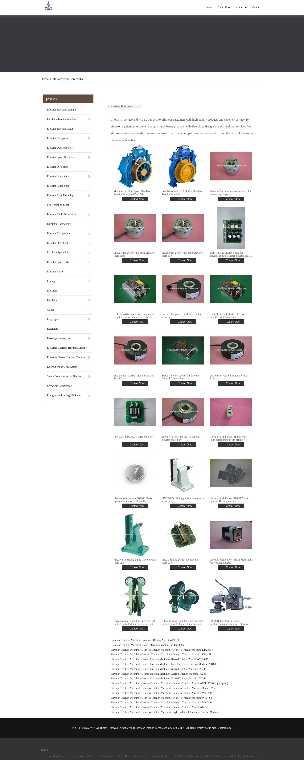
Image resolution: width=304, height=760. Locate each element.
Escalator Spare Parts (58, 252)
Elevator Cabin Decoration (61, 214)
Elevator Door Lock (57, 243)
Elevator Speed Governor (60, 157)
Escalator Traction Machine (62, 119)
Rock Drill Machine (135, 755)
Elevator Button (55, 271)
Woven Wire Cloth (82, 755)
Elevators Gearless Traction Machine (67, 347)
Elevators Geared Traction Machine (66, 357)
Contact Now (136, 199)
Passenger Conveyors (58, 338)
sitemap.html (225, 727)
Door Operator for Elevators (62, 366)
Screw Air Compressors (59, 385)
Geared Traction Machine (155, 658)
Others (50, 309)
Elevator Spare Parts (58, 262)
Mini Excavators (213, 755)
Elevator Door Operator (59, 147)
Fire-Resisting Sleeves (54, 755)
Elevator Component (58, 138)
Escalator (52, 300)
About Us (224, 7)
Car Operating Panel (58, 204)
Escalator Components (59, 224)
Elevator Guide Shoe (58, 185)
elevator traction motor (68, 79)
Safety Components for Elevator (64, 376)
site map (211, 727)
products (241, 7)
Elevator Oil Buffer (57, 166)
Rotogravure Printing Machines (64, 395)
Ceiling (51, 281)
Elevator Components (58, 233)
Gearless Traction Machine (156, 649)
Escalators (52, 328)
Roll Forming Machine (187, 755)
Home (208, 7)
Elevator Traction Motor (60, 128)
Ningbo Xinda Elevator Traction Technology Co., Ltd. (149, 727)
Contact (256, 7)
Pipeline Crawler (161, 755)
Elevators (52, 290)
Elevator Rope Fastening (60, 195)
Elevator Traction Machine (61, 109)
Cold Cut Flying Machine (241, 755)
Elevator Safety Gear (58, 176)
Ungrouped (53, 319)
